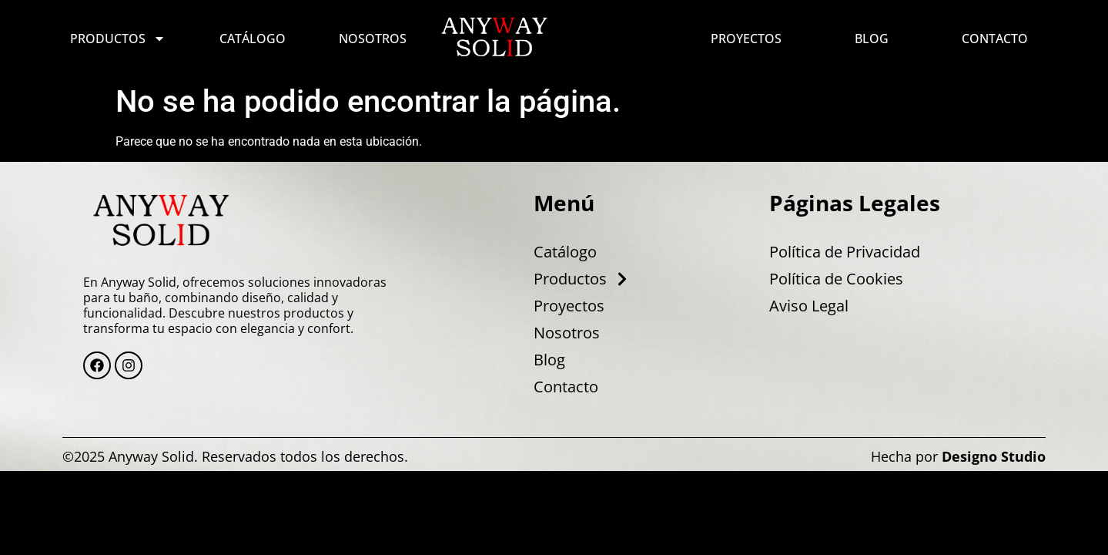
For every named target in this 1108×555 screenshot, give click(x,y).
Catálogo (252, 38)
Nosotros (373, 38)
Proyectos (746, 38)
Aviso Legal (809, 306)
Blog (872, 38)
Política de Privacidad (844, 252)
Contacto (995, 38)
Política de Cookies (836, 279)
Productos (118, 38)
